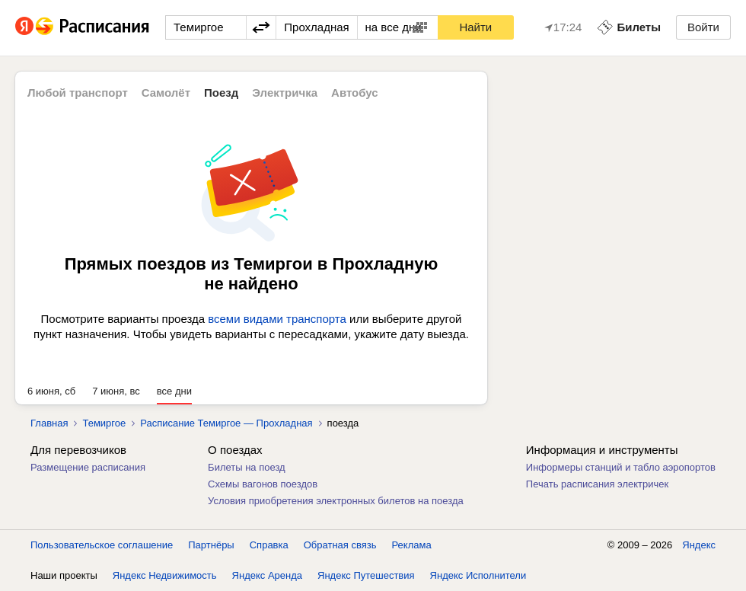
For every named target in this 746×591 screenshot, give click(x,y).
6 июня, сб (51, 391)
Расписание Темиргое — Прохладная (226, 423)
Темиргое (104, 423)
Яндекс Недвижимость (165, 575)
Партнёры (211, 545)
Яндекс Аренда (267, 575)
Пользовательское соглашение (101, 545)
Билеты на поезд (246, 467)
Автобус (354, 92)
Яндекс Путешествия (366, 575)
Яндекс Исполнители (478, 575)
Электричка (284, 92)
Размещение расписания (87, 467)
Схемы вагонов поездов (262, 484)
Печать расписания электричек (597, 484)
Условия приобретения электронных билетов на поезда (336, 500)
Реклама (412, 545)
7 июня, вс (116, 391)
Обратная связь (340, 545)
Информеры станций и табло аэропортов (621, 467)
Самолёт (166, 92)
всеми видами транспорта (277, 318)
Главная (49, 423)
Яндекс (699, 545)
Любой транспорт (77, 92)
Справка (269, 545)
